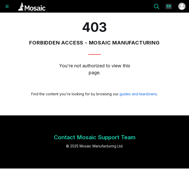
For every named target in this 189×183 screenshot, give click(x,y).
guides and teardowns (138, 94)
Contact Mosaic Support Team (94, 137)
